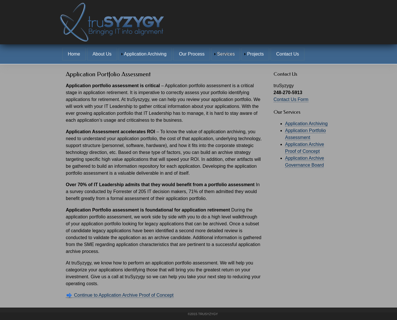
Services (226, 54)
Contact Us (287, 54)
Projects (255, 54)
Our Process (192, 54)
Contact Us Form (291, 99)
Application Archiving (145, 54)
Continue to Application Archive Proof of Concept (120, 295)
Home (74, 54)
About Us (102, 54)
